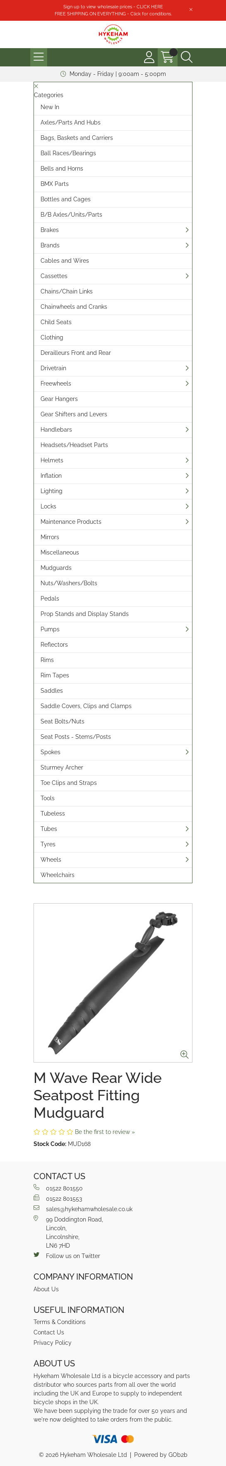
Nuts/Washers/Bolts (69, 583)
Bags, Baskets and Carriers (77, 137)
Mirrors (50, 537)
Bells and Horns (62, 168)
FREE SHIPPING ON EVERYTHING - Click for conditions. (113, 14)
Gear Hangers (59, 399)
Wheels (51, 859)
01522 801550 (58, 1188)
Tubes (49, 829)
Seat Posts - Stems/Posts (76, 736)
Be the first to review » (105, 1132)
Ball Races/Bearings (68, 153)
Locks (48, 506)
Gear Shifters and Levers (74, 414)
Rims (47, 660)
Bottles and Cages (66, 199)
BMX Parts (55, 184)
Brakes (50, 230)
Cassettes (54, 276)
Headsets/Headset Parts (74, 445)
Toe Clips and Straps (69, 782)
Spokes (50, 752)
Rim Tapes (55, 675)
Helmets (52, 460)
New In (50, 107)
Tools (48, 798)
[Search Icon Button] (187, 57)
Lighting (52, 491)
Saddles (52, 690)
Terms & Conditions (60, 1322)
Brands (50, 245)
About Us (46, 1289)
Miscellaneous (60, 552)
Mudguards (56, 567)
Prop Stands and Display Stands (85, 614)
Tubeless (53, 813)
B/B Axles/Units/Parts (71, 214)
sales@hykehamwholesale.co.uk (83, 1208)
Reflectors (54, 644)
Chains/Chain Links (67, 291)
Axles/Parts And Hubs (71, 122)
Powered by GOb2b (161, 1454)
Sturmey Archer (62, 767)
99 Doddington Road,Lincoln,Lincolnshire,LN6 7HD (68, 1232)
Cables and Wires (65, 260)
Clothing (52, 337)
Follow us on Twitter (67, 1255)
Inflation (51, 475)
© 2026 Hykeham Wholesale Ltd (83, 1454)
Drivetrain (53, 368)
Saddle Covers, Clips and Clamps (86, 706)
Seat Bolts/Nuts (62, 721)
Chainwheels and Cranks (74, 306)
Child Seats (56, 322)
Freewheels (56, 383)
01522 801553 (58, 1198)
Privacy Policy (53, 1342)
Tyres (48, 844)
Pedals (50, 598)
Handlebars (56, 429)
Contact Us (49, 1332)
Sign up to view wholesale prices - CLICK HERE (113, 7)
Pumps (50, 629)
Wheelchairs (58, 875)
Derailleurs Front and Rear (76, 352)
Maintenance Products (71, 521)
